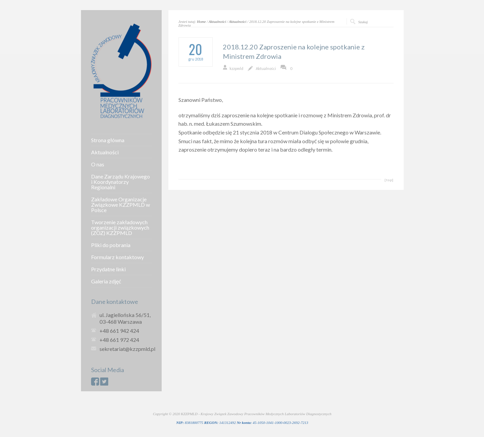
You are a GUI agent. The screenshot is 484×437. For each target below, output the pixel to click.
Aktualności (217, 21)
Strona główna (107, 140)
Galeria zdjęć (106, 281)
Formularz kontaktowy (117, 257)
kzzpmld (236, 68)
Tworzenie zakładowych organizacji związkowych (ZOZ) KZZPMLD (120, 228)
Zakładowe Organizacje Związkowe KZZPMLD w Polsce (120, 205)
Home (201, 21)
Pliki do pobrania (110, 245)
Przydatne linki (108, 269)
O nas (97, 164)
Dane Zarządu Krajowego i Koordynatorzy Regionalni (120, 182)
